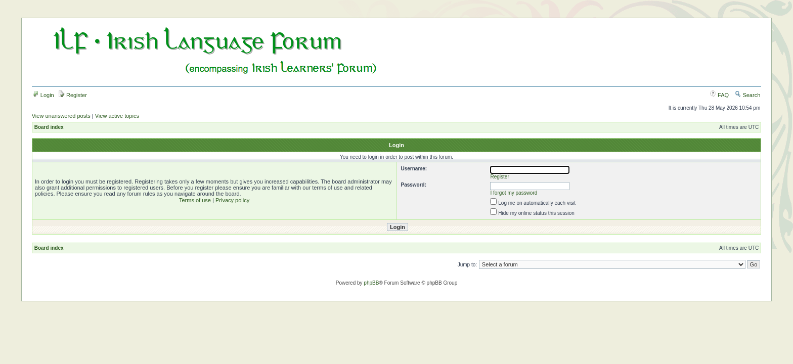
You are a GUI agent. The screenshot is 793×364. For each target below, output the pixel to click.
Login (43, 95)
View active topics (117, 116)
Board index (49, 127)
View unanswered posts (61, 116)
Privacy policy (232, 200)
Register (73, 95)
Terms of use (195, 200)
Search (747, 95)
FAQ (719, 95)
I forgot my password (514, 193)
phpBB (371, 283)
